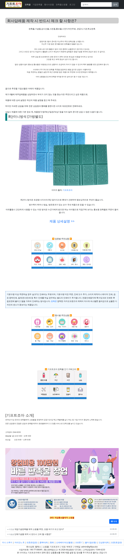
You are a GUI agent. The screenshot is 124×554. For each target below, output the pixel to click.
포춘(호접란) (31, 542)
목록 (114, 521)
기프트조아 (67, 190)
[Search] (96, 4)
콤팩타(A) (43, 542)
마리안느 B (19, 542)
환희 (52, 542)
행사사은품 (49, 4)
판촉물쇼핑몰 (61, 4)
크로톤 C (79, 542)
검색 (115, 4)
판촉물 (28, 4)
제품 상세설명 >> (62, 221)
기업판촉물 (37, 4)
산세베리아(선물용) (64, 542)
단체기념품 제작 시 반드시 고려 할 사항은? (32, 534)
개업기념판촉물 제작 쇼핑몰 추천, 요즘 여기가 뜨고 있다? (39, 529)
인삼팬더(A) (104, 542)
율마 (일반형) (90, 542)
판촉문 (54, 301)
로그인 (72, 4)
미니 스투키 (7, 542)
